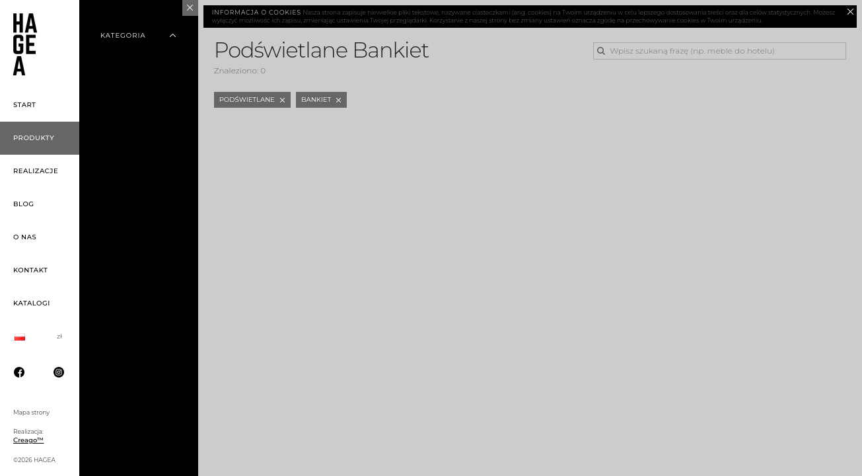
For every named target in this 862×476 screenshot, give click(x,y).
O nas (24, 237)
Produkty (33, 138)
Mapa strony (31, 412)
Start (24, 104)
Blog (23, 204)
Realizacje (35, 171)
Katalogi (31, 303)
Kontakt (30, 270)
